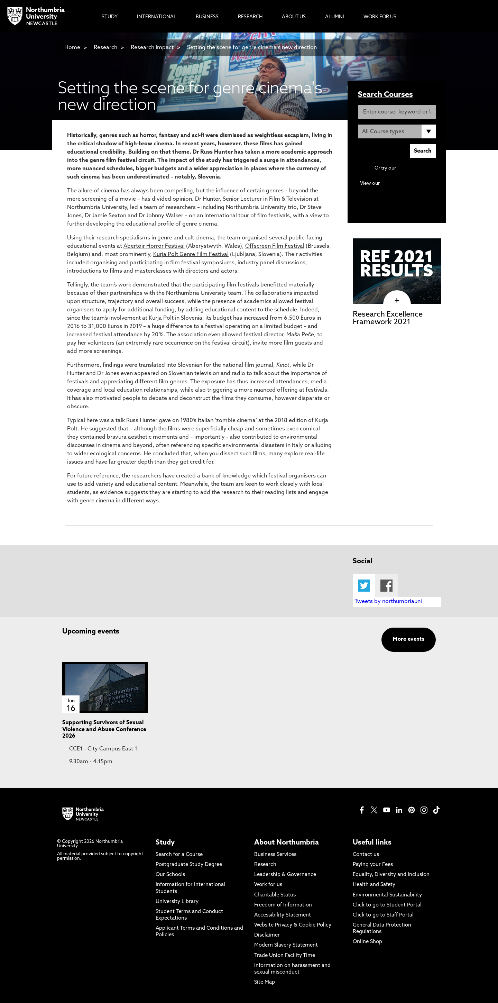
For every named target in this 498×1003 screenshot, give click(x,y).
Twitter (364, 586)
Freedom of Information (283, 905)
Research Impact (152, 48)
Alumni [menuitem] (334, 17)
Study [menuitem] (110, 17)
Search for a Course (179, 854)
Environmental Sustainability (387, 895)
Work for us (268, 884)
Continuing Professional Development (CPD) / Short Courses (404, 190)
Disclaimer (267, 935)
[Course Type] (397, 131)
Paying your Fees (373, 864)
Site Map (264, 982)
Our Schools (170, 874)
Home (72, 48)
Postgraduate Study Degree (189, 864)
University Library (177, 901)
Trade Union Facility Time (284, 955)
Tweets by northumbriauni (388, 601)
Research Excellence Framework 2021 (388, 318)
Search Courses (385, 95)
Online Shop (367, 942)
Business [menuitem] (207, 17)
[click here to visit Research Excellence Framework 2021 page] (397, 300)
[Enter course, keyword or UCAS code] (397, 112)
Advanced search (416, 168)
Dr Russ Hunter (213, 152)
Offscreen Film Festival (274, 246)
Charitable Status (275, 895)
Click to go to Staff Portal (383, 915)
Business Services (275, 854)
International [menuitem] (156, 17)
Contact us (366, 854)
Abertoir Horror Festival (154, 246)
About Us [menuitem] (294, 17)
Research (105, 48)
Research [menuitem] (250, 17)
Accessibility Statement (282, 915)
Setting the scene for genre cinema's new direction (252, 48)
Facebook (386, 586)
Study (165, 842)
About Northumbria (286, 842)
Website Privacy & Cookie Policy (292, 925)
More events (408, 639)
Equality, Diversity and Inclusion (391, 874)
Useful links (372, 842)
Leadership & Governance (285, 874)
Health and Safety (374, 884)
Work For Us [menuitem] (379, 17)
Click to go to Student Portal (387, 905)
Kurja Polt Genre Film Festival (191, 254)
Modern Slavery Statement (286, 945)
